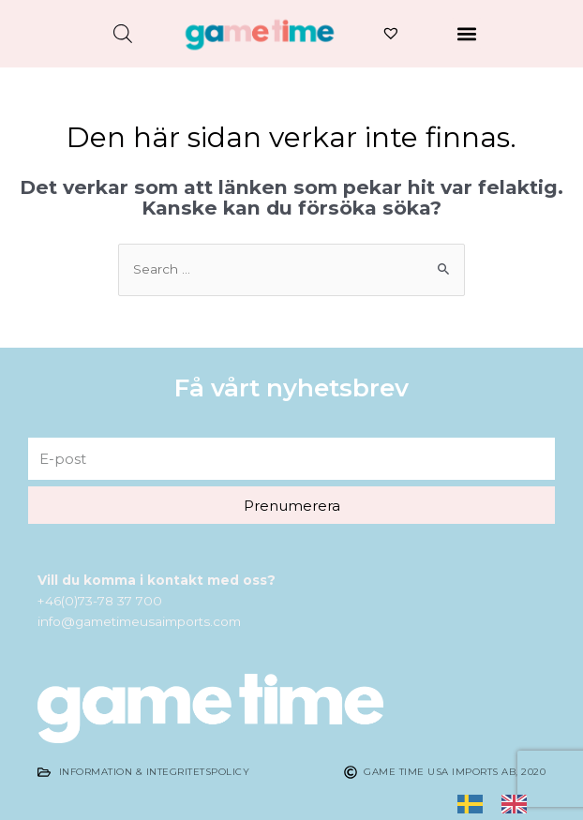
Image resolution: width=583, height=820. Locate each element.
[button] (466, 33)
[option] (519, 803)
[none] (474, 804)
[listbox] (501, 804)
